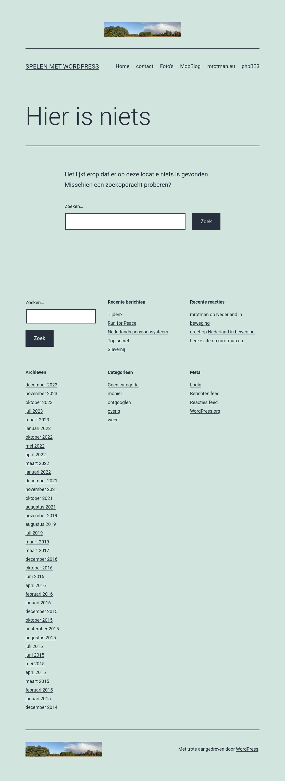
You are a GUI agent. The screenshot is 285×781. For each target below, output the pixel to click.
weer (113, 419)
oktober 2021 (39, 498)
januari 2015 (38, 698)
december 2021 (41, 480)
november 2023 (41, 393)
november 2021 (41, 489)
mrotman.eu (221, 66)
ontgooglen (119, 402)
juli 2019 (34, 533)
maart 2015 (37, 681)
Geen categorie (123, 384)
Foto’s (166, 66)
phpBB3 (250, 66)
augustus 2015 (41, 637)
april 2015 (36, 672)
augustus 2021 (41, 507)
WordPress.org (205, 411)
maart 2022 (37, 463)
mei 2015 (35, 663)
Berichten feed (205, 393)
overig (114, 411)
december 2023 (41, 384)
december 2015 (41, 611)
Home (122, 66)
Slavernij (116, 349)
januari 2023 (38, 428)
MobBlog (190, 66)
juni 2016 (35, 576)
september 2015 (42, 628)
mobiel (114, 393)
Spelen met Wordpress (62, 66)
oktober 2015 (39, 620)
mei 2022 (35, 446)
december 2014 (41, 707)
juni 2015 (35, 655)
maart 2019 (37, 541)
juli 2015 (34, 646)
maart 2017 (37, 550)
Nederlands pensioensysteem (138, 331)
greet (195, 331)
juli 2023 (34, 411)
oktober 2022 (39, 437)
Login (195, 384)
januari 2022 (38, 472)
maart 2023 (37, 419)
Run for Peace (122, 323)
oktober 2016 (39, 567)
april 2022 (36, 454)
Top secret (118, 340)
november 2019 (41, 515)
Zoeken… (74, 206)
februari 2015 (39, 690)
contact (144, 66)
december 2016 (41, 559)
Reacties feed (204, 402)
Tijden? (115, 314)
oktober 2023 (39, 402)
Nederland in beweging (231, 331)
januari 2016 (38, 602)
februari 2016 (39, 594)
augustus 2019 (41, 524)
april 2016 (36, 585)
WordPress (247, 749)
